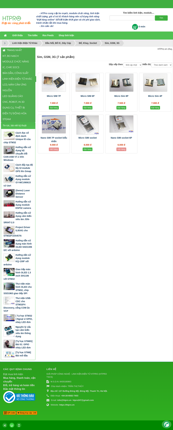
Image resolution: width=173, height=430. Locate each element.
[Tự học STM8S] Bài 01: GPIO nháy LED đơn (24, 344)
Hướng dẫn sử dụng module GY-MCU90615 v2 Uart (17, 181)
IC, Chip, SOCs (11, 67)
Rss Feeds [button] (48, 35)
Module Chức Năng (16, 61)
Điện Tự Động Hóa (14, 113)
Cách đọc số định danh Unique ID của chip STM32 (17, 138)
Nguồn (7, 90)
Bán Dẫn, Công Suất (16, 73)
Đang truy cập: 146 (26, 413)
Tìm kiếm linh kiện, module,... (138, 13)
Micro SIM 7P (54, 96)
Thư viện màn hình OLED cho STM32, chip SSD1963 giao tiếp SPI (18, 288)
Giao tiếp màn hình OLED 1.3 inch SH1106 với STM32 (17, 274)
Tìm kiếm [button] (32, 35)
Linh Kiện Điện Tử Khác (17, 79)
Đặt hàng (54, 108)
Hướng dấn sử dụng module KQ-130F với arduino (17, 260)
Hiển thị (146, 64)
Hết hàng (54, 149)
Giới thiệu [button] (17, 35)
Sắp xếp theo (116, 64)
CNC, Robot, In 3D (14, 102)
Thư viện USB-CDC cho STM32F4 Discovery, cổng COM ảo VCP (17, 304)
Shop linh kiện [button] (66, 35)
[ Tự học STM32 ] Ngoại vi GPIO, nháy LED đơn (24, 318)
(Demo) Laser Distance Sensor (23, 193)
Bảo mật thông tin (14, 389)
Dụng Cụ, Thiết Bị (14, 108)
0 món (138, 26)
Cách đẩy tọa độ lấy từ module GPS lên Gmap (24, 168)
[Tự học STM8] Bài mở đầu (23, 354)
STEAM (7, 119)
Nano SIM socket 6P (121, 138)
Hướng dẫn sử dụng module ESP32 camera (23, 204)
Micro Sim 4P (155, 96)
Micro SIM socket (87, 138)
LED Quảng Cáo (13, 96)
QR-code (9, 413)
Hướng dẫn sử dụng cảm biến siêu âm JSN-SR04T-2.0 (18, 218)
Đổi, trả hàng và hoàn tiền (19, 385)
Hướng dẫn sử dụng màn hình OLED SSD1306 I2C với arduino (18, 245)
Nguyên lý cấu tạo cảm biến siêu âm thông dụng (23, 332)
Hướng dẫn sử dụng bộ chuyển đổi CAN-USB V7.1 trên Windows (17, 153)
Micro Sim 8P (121, 96)
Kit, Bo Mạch (11, 56)
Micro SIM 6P (88, 96)
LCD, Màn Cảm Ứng (14, 85)
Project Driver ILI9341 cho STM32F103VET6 (17, 231)
